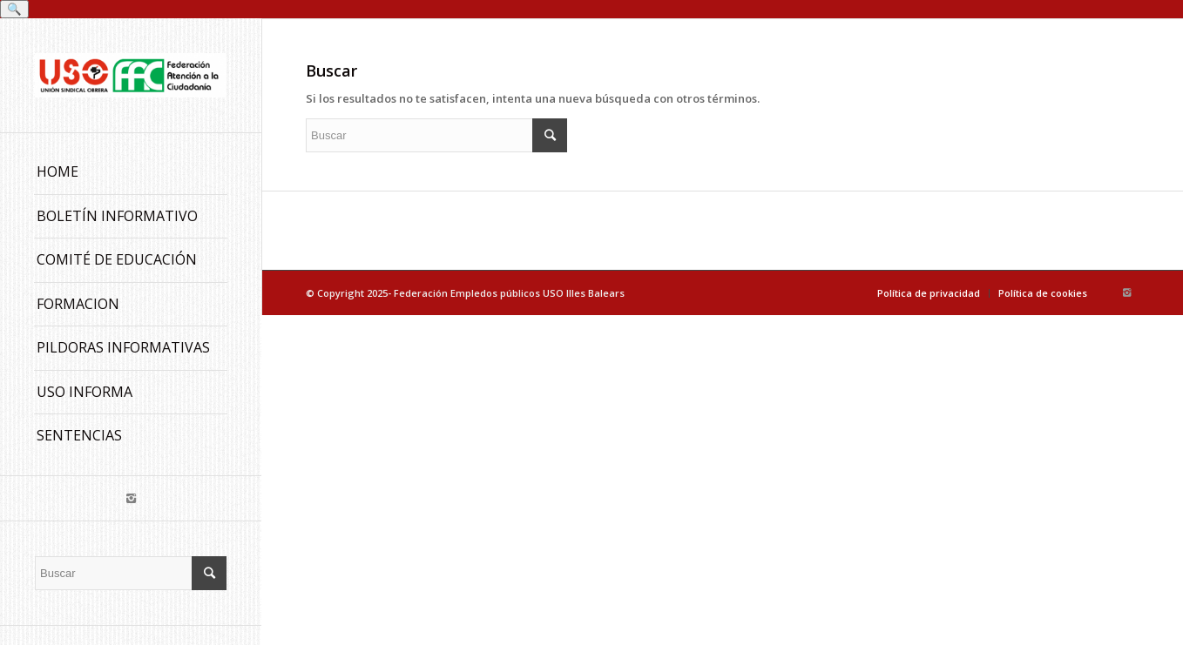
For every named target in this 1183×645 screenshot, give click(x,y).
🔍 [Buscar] (14, 9)
